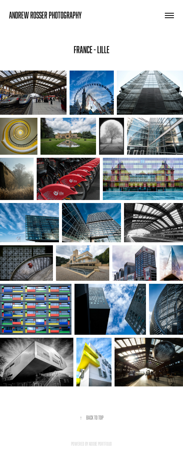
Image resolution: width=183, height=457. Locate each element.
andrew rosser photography (45, 15)
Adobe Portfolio (100, 443)
